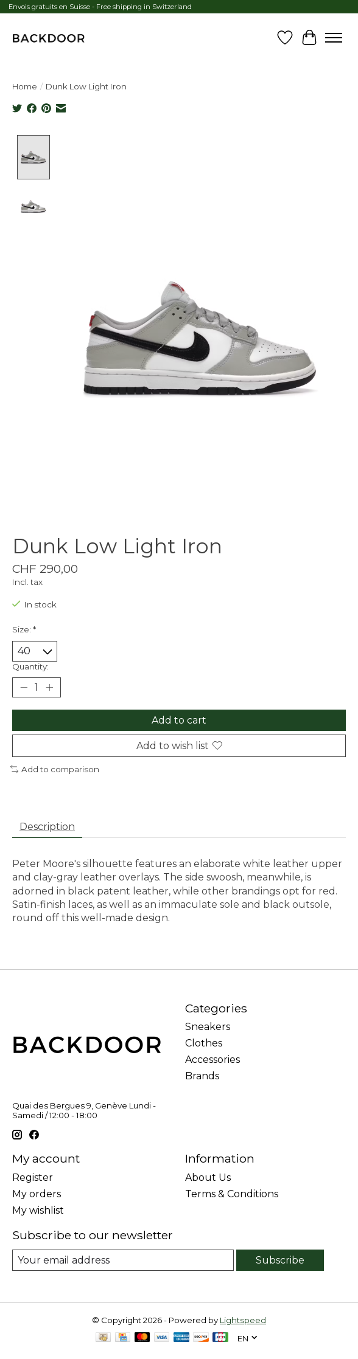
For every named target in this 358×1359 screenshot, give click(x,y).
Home (24, 86)
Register (32, 1177)
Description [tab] (47, 826)
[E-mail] (123, 1259)
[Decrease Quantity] (24, 687)
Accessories (212, 1059)
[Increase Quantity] (49, 687)
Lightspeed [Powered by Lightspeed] (243, 1319)
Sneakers (207, 1026)
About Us (208, 1177)
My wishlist (38, 1209)
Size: (24, 629)
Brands (202, 1076)
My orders (36, 1193)
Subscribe (280, 1259)
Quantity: (30, 666)
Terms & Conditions (231, 1193)
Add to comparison (54, 768)
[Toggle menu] (333, 38)
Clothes (203, 1043)
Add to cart (179, 719)
